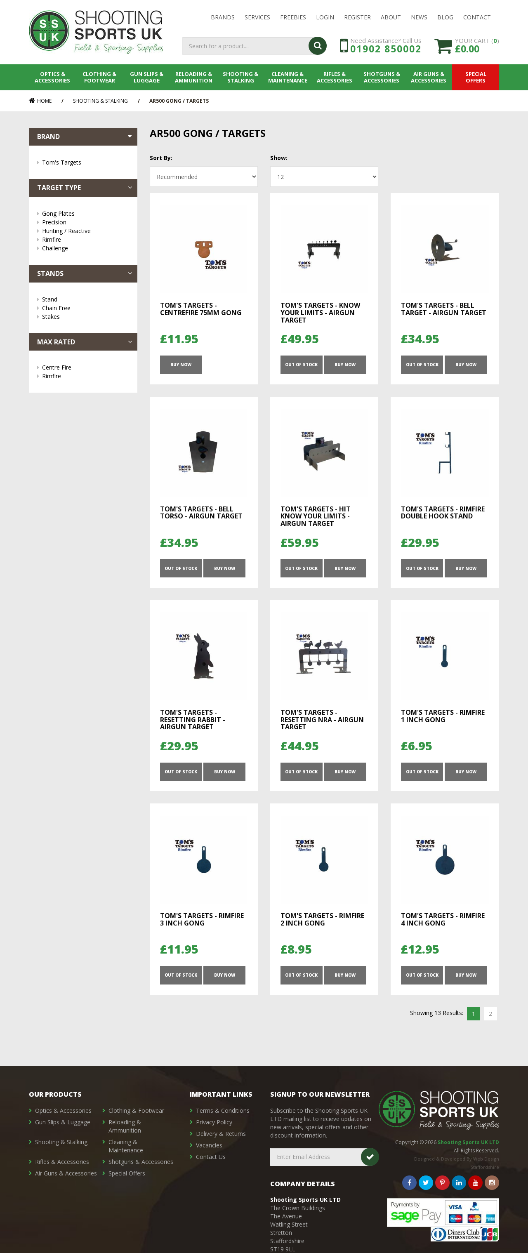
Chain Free (85, 308)
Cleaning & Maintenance (287, 77)
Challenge (85, 248)
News (419, 17)
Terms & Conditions (223, 1110)
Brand (85, 136)
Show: (279, 158)
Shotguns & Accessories (381, 77)
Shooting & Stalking (240, 77)
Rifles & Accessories (334, 77)
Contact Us (211, 1157)
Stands (85, 273)
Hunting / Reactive (85, 231)
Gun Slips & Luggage (146, 77)
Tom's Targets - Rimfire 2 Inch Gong (322, 919)
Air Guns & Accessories (428, 77)
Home (40, 100)
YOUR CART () (477, 45)
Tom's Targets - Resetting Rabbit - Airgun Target (192, 719)
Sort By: (161, 158)
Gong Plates (85, 213)
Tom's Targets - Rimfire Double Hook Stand (443, 512)
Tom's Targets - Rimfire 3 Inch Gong (202, 919)
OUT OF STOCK (301, 364)
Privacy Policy (214, 1122)
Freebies (293, 17)
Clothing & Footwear (99, 77)
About (391, 17)
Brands (223, 17)
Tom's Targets (85, 162)
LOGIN (325, 17)
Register (357, 17)
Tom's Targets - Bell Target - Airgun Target (443, 309)
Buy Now (180, 364)
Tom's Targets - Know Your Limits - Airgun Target (320, 312)
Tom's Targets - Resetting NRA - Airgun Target (322, 719)
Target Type (85, 187)
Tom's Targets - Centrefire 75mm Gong (201, 309)
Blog (445, 17)
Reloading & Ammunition (193, 77)
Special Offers (475, 77)
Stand (85, 299)
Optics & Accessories (52, 77)
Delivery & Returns (221, 1134)
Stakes (85, 316)
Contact (477, 17)
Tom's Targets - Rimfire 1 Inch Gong (443, 716)
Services (257, 17)
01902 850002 (386, 48)
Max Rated (85, 341)
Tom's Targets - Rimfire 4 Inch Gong (443, 919)
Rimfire (85, 239)
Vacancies (209, 1145)
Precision (85, 222)
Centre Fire (85, 367)
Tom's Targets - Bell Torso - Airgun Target (201, 512)
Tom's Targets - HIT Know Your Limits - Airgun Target (315, 516)
